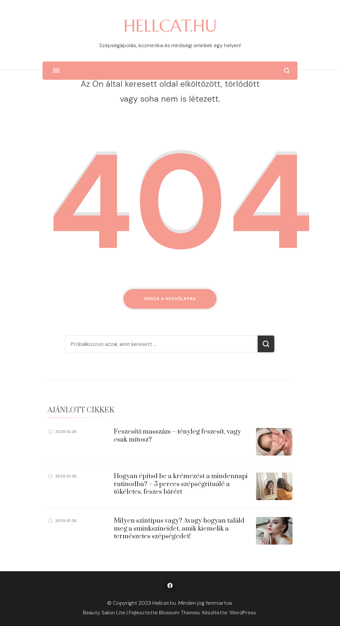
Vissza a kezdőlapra (170, 298)
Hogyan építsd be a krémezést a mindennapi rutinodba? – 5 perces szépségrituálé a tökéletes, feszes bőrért (181, 484)
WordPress (242, 612)
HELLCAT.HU (170, 25)
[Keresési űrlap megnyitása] (286, 70)
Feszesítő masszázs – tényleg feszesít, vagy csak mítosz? (177, 436)
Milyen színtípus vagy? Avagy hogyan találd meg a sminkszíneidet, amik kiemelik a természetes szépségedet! (179, 529)
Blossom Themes (179, 612)
